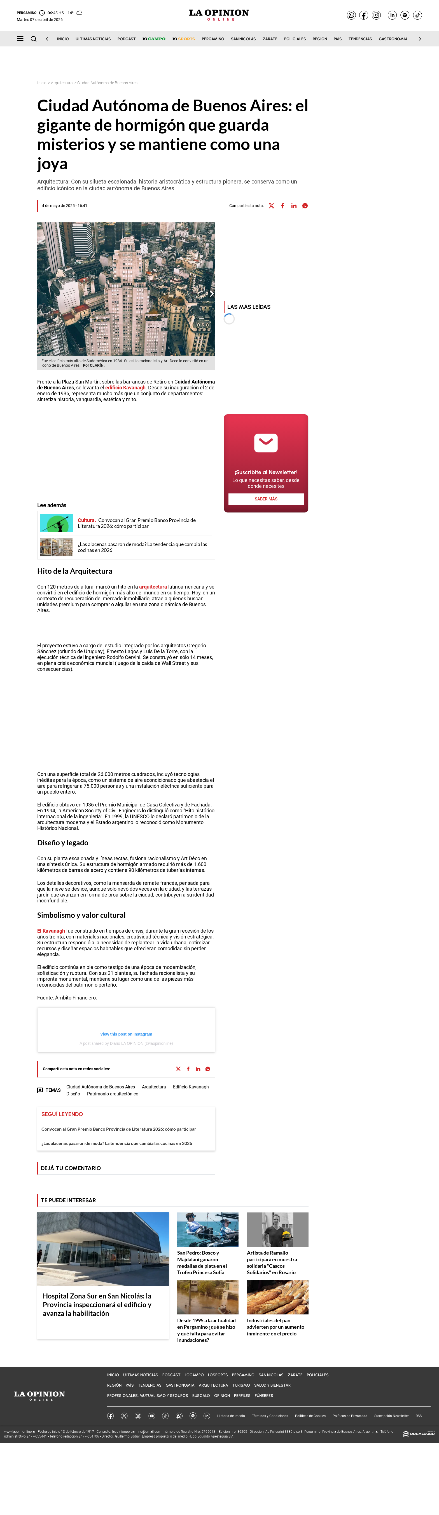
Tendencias (360, 39)
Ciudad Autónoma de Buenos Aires (100, 1087)
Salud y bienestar (272, 1385)
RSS (419, 1416)
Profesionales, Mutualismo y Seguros (147, 1395)
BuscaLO (201, 1395)
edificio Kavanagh (125, 387)
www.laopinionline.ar (20, 1432)
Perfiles (242, 1395)
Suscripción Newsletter (391, 1416)
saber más (266, 499)
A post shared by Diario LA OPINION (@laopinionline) (126, 1043)
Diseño (48, 842)
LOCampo (194, 1375)
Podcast (127, 39)
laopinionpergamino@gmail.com (136, 1432)
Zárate (270, 39)
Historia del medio (231, 1416)
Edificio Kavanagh (191, 1087)
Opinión (222, 1395)
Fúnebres (264, 1395)
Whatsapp (179, 1415)
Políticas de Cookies (310, 1416)
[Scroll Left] (50, 39)
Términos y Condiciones (270, 1416)
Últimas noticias (93, 39)
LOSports (218, 1375)
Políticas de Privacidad (350, 1416)
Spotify (193, 1415)
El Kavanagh (51, 931)
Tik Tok (165, 1416)
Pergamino (213, 39)
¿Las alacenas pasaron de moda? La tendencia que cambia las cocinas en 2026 (116, 1143)
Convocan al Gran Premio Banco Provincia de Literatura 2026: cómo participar (118, 1128)
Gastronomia (393, 39)
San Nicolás (243, 39)
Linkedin (207, 1416)
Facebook (110, 1416)
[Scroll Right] (416, 39)
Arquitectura (62, 83)
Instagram (138, 1416)
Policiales (295, 39)
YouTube (151, 1416)
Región (320, 39)
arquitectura (153, 587)
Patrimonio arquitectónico (112, 1094)
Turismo (241, 1385)
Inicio (63, 39)
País (338, 39)
